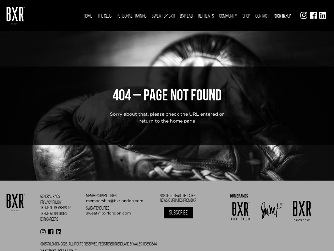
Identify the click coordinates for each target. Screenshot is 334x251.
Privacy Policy (51, 202)
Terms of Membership (55, 207)
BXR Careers (49, 219)
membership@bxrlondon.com (114, 200)
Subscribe (178, 212)
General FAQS (50, 196)
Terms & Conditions (53, 213)
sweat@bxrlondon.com (108, 213)
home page (182, 121)
